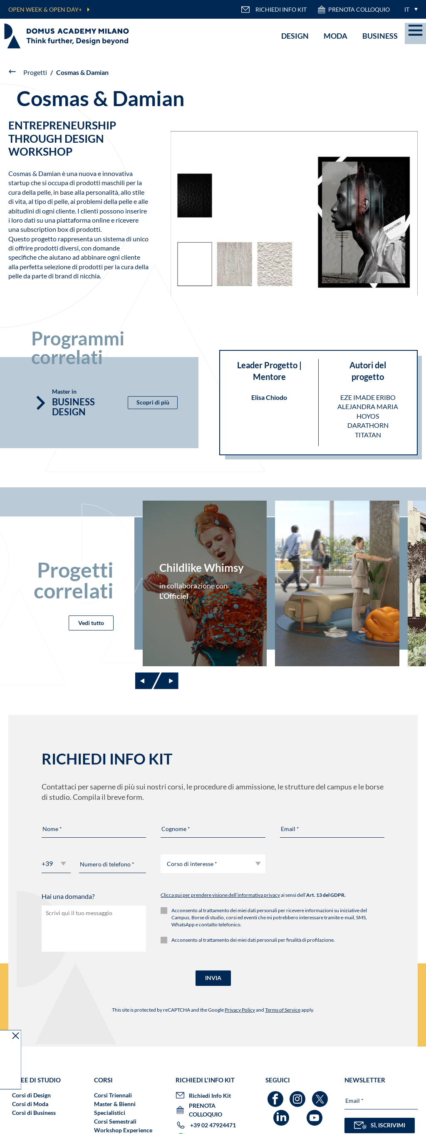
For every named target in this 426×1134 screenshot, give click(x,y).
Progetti (35, 72)
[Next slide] (166, 680)
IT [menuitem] (406, 9)
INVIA (213, 977)
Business (380, 35)
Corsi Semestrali (115, 1121)
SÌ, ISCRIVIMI (379, 1125)
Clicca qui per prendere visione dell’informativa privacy (220, 895)
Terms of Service (282, 1010)
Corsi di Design (31, 1095)
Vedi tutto (91, 622)
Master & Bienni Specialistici (115, 1108)
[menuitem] (409, 9)
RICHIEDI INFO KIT (274, 9)
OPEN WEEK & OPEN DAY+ (45, 9)
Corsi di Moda (30, 1103)
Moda (335, 35)
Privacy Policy (240, 1010)
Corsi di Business (34, 1112)
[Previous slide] (147, 680)
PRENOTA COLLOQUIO (353, 9)
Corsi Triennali (113, 1095)
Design (295, 35)
